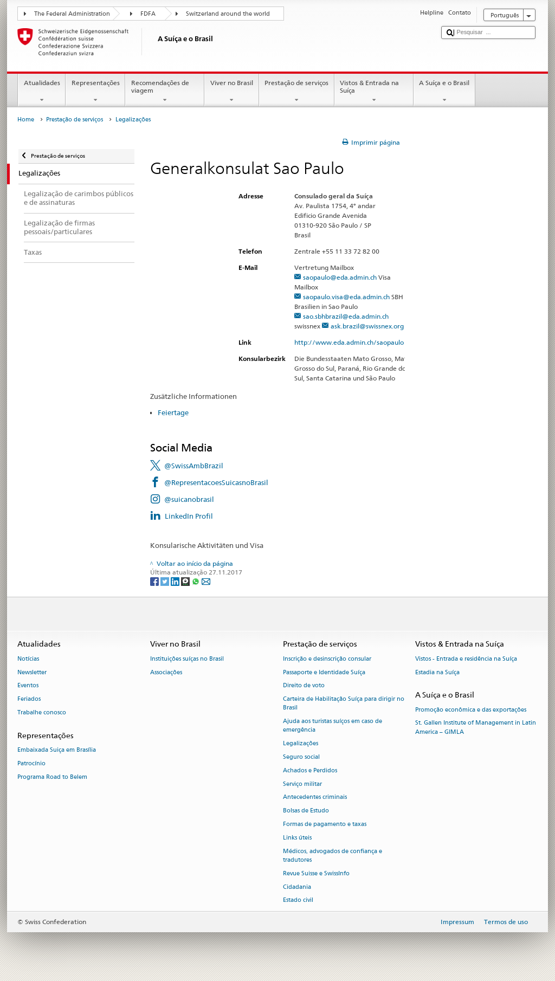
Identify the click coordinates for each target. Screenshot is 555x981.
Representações (95, 92)
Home (25, 119)
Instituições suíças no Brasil (187, 658)
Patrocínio (31, 763)
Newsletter (32, 672)
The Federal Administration (72, 13)
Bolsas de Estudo (306, 811)
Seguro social (301, 756)
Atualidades (41, 92)
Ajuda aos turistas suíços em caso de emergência (332, 726)
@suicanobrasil (189, 499)
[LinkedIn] (176, 581)
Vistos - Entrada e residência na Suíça (466, 658)
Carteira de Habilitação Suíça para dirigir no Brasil (343, 704)
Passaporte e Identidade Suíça (324, 672)
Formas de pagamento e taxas (324, 824)
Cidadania (297, 886)
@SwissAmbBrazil (193, 465)
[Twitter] (165, 581)
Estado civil (298, 900)
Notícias (28, 658)
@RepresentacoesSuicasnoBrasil (216, 482)
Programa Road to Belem (52, 776)
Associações (166, 672)
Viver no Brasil (231, 92)
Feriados (29, 699)
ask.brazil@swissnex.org (367, 326)
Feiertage (173, 412)
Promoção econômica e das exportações (470, 709)
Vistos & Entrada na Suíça (374, 92)
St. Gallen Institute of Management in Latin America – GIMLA (475, 727)
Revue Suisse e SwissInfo (316, 873)
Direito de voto (304, 685)
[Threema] (186, 581)
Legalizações (300, 743)
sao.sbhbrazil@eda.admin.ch (346, 316)
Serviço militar (302, 784)
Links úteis (297, 837)
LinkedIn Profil (189, 516)
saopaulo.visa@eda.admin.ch (346, 296)
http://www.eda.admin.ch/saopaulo (353, 342)
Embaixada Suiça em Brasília (56, 749)
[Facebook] (155, 581)
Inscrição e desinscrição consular (327, 658)
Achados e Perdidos (310, 770)
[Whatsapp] (196, 581)
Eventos (27, 685)
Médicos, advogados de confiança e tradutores (332, 855)
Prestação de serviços (297, 92)
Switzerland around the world (228, 13)
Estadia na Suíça (437, 672)
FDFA (148, 13)
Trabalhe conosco (41, 712)
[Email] (206, 581)
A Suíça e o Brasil (444, 92)
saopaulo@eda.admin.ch (340, 277)
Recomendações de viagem (165, 92)
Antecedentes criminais (315, 797)
